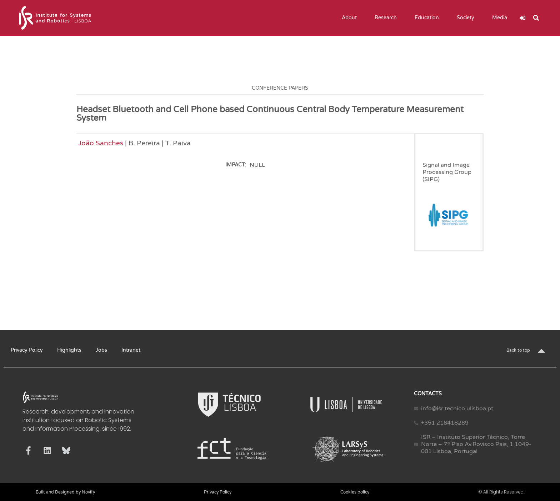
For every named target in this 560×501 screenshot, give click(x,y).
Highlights (69, 350)
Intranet (130, 350)
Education (428, 17)
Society (467, 17)
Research (387, 17)
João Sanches (100, 143)
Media (501, 17)
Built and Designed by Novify (65, 492)
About (351, 17)
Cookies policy (354, 492)
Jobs (101, 350)
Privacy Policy (27, 350)
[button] (536, 17)
